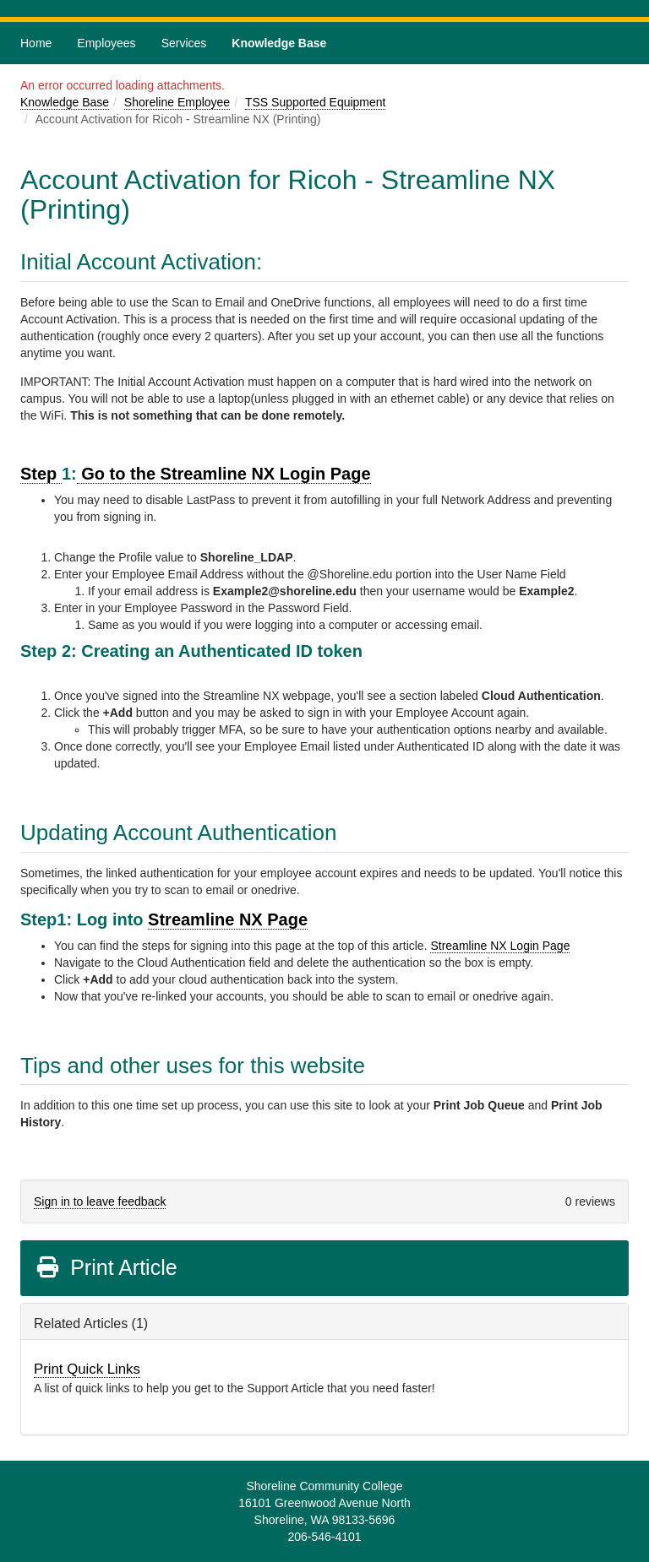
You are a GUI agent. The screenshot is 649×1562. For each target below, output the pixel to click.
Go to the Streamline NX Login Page (224, 473)
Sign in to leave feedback (100, 1201)
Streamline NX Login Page (500, 945)
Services (184, 43)
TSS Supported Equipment (315, 102)
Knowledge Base (279, 43)
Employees (106, 43)
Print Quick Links (87, 1369)
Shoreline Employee (177, 102)
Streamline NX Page (228, 919)
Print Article (106, 1267)
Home (36, 43)
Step (41, 473)
